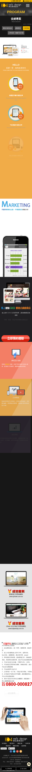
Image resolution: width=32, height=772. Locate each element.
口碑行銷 (27, 743)
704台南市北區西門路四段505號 (19, 755)
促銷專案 (23, 745)
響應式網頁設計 (7, 28)
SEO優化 (4, 743)
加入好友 (23, 768)
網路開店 (18, 28)
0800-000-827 (16, 1)
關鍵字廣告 (16, 745)
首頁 (24, 24)
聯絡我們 (8, 745)
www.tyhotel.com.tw (15, 590)
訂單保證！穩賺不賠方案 (16, 33)
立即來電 (9, 768)
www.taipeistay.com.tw (16, 622)
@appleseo (18, 759)
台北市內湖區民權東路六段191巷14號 (19, 757)
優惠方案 (19, 743)
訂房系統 (26, 28)
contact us (27, 1)
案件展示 (12, 743)
